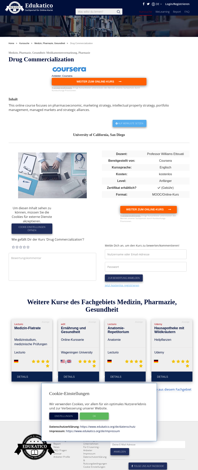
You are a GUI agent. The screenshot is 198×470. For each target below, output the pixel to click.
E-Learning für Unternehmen (90, 442)
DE (157, 4)
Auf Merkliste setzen (129, 123)
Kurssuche (145, 11)
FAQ (187, 11)
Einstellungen (64, 416)
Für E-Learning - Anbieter (91, 448)
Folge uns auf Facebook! (148, 466)
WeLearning (162, 11)
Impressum (89, 453)
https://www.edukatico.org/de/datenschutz (107, 426)
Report (177, 11)
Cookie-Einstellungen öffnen (31, 228)
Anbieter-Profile (61, 456)
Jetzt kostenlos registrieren (122, 285)
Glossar (57, 453)
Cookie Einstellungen (94, 466)
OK (94, 416)
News (56, 447)
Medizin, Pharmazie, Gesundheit (27, 52)
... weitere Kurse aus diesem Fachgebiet (163, 389)
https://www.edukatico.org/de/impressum (92, 431)
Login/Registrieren (177, 4)
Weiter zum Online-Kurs (148, 209)
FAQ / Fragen (60, 450)
